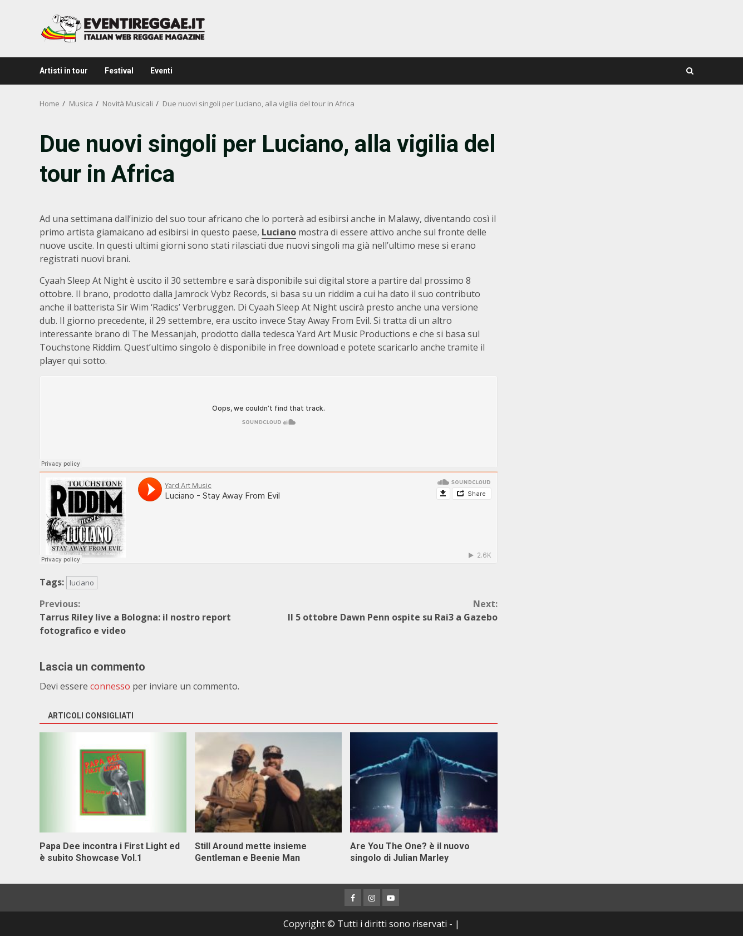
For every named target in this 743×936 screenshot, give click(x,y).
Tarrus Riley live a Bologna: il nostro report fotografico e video (154, 617)
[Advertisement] (607, 206)
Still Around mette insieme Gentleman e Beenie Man (268, 782)
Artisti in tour (64, 70)
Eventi (161, 70)
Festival (119, 70)
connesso (110, 686)
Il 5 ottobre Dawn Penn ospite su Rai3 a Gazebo (383, 610)
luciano (82, 583)
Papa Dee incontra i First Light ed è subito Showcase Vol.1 (113, 782)
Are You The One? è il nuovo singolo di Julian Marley (423, 782)
